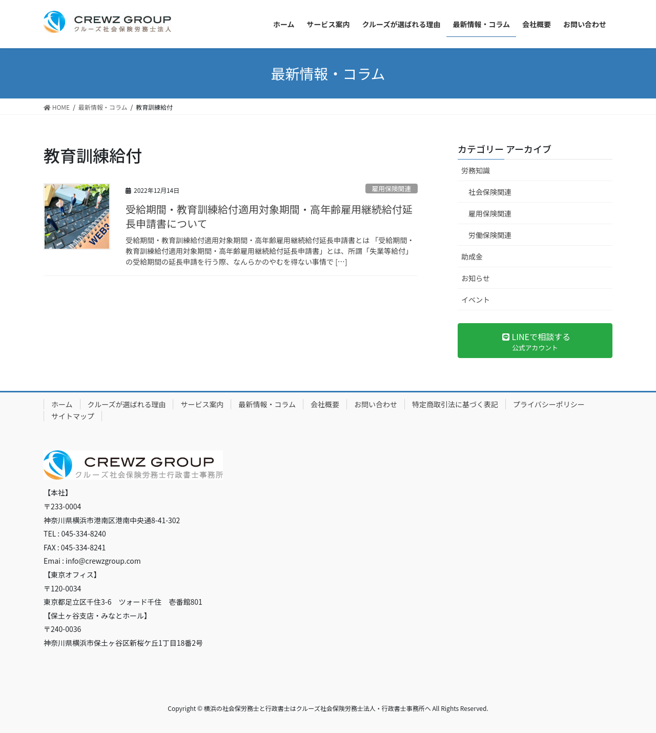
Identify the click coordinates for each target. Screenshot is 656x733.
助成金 (472, 256)
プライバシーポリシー (549, 404)
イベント (475, 299)
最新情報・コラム (267, 404)
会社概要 (325, 404)
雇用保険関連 (391, 188)
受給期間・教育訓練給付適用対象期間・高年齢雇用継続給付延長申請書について (269, 216)
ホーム (62, 404)
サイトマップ (72, 416)
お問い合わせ (375, 404)
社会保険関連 (489, 192)
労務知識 (475, 170)
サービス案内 (201, 404)
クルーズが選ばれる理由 (127, 404)
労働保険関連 (489, 235)
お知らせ (475, 278)
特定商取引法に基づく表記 (455, 404)
